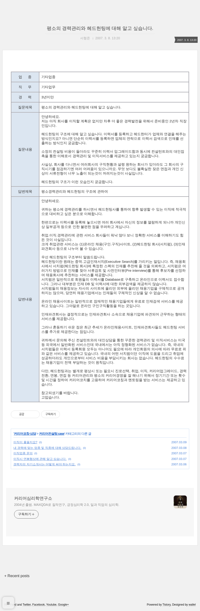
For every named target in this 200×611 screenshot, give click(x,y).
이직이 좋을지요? (25, 442)
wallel (192, 604)
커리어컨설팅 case (51, 433)
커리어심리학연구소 (33, 498)
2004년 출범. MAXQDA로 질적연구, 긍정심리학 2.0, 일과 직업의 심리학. (66, 505)
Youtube (51, 604)
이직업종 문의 (23, 453)
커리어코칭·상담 (25, 433)
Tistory (166, 604)
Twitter (27, 604)
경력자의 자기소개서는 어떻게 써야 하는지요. (44, 464)
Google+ (63, 604)
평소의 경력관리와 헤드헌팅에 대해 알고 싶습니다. (100, 28)
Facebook (38, 604)
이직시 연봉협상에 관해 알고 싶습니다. (40, 459)
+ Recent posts (16, 576)
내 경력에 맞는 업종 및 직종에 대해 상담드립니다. (47, 448)
